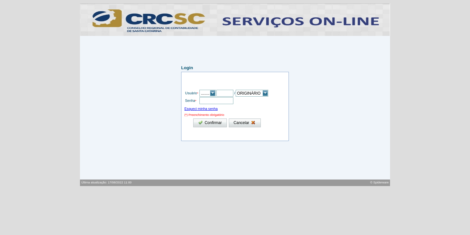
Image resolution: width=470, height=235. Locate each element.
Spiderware (381, 182)
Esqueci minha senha (201, 109)
